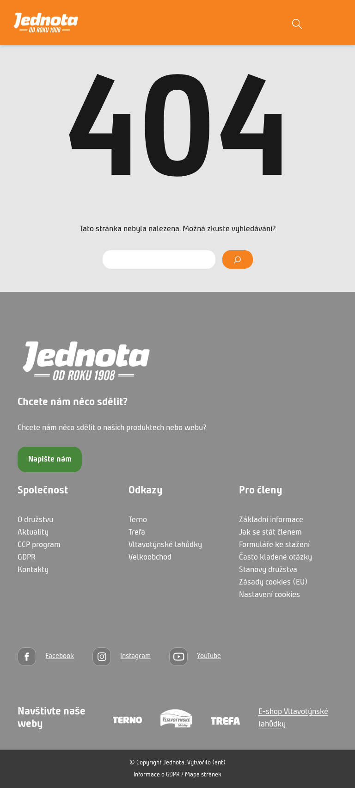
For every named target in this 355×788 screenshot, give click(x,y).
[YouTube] (195, 656)
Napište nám (50, 459)
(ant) (219, 762)
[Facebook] (46, 656)
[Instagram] (121, 656)
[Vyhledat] (237, 259)
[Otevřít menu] (334, 22)
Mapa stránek (203, 774)
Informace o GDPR (157, 774)
